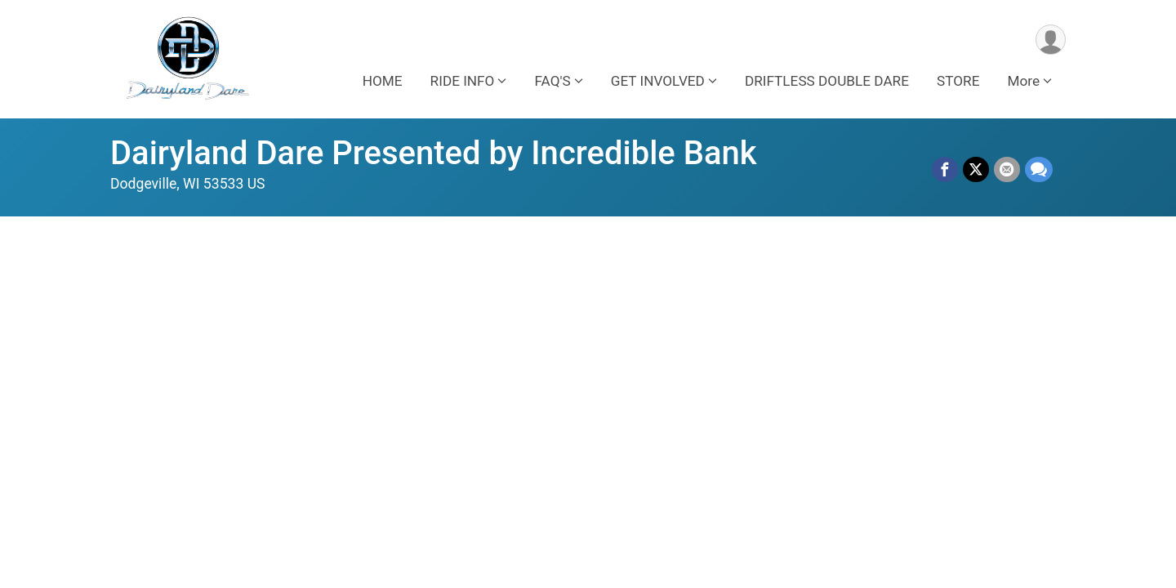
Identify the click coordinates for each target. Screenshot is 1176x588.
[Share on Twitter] (976, 170)
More (1023, 81)
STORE (958, 81)
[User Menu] (1051, 39)
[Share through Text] (1039, 170)
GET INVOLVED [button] (658, 81)
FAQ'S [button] (552, 81)
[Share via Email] (1007, 170)
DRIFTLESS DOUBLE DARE (827, 81)
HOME (383, 81)
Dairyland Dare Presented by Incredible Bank (433, 153)
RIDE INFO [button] (462, 81)
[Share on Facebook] (945, 170)
